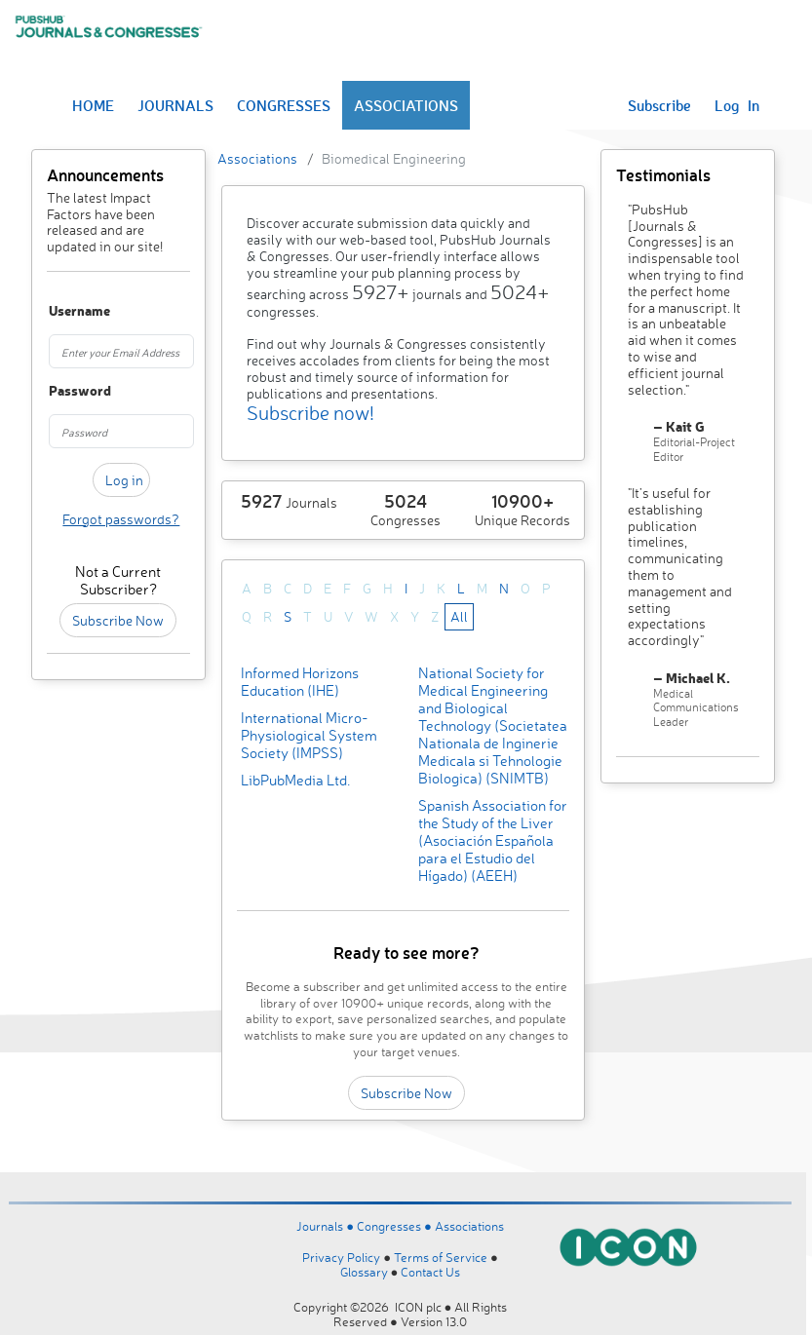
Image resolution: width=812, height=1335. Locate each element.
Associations (257, 158)
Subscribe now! (310, 412)
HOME (93, 105)
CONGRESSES (283, 105)
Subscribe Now (118, 620)
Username (58, 311)
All (459, 616)
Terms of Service (440, 1257)
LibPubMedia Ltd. (295, 780)
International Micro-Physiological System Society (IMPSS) (309, 735)
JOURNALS (175, 105)
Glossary (364, 1271)
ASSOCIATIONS (406, 105)
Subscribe (659, 105)
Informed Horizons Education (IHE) (300, 682)
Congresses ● (396, 1226)
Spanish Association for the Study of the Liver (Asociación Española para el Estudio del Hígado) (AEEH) (492, 840)
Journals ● (326, 1226)
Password (58, 391)
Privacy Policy (341, 1257)
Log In (737, 105)
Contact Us (430, 1271)
